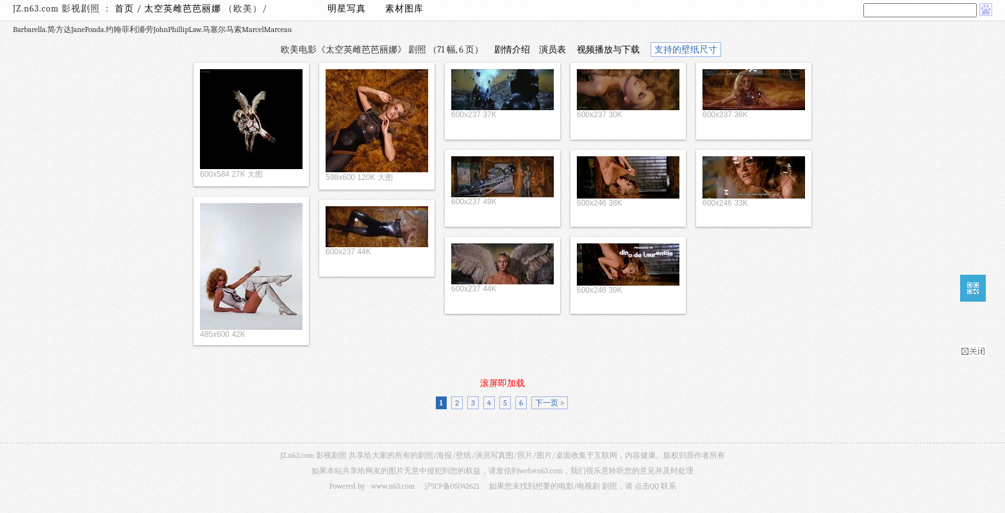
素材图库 (404, 8)
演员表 (552, 49)
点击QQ (647, 486)
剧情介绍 (512, 49)
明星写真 (347, 8)
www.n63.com (393, 486)
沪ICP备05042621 (451, 486)
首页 (124, 8)
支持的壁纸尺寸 (685, 49)
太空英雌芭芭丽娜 (184, 8)
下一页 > (549, 402)
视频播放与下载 (608, 49)
